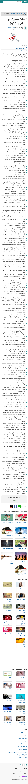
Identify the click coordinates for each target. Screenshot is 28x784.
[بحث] (21, 2)
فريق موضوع (15, 773)
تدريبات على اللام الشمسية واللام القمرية (17, 752)
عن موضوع (16, 768)
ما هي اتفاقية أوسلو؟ (22, 755)
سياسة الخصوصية (14, 771)
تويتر (11, 506)
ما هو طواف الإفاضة (22, 738)
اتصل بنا (25, 768)
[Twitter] (23, 765)
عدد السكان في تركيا (22, 747)
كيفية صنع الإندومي (22, 758)
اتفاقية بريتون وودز (22, 749)
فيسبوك (15, 506)
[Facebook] (26, 765)
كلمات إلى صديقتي (22, 736)
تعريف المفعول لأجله (22, 741)
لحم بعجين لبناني (23, 744)
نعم (16, 501)
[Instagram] (21, 765)
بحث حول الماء (24, 733)
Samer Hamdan (11, 27)
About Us (25, 773)
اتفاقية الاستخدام (23, 771)
